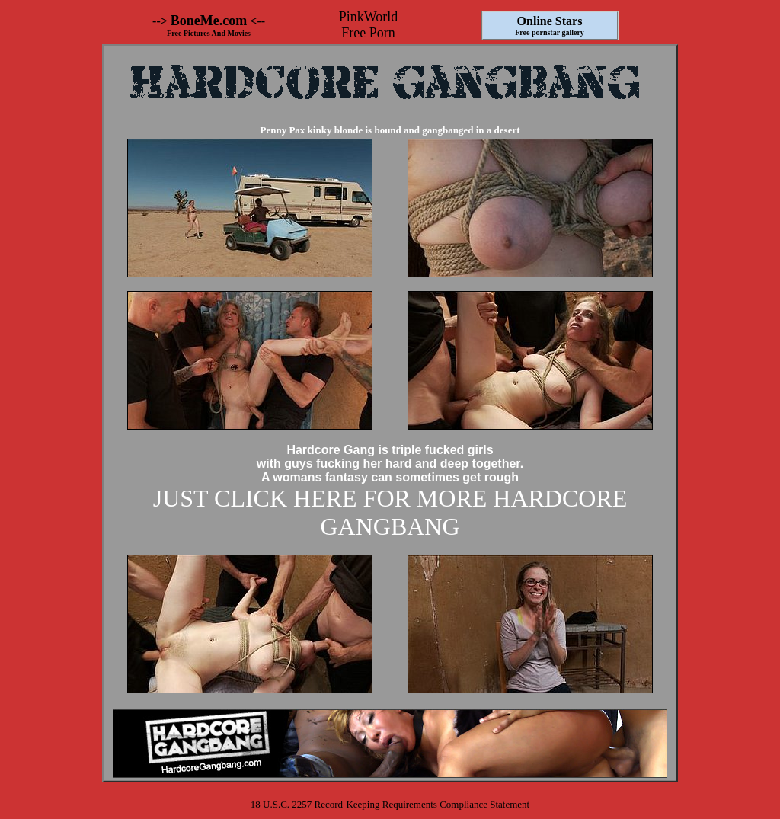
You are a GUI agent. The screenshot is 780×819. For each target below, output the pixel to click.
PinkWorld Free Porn (368, 24)
